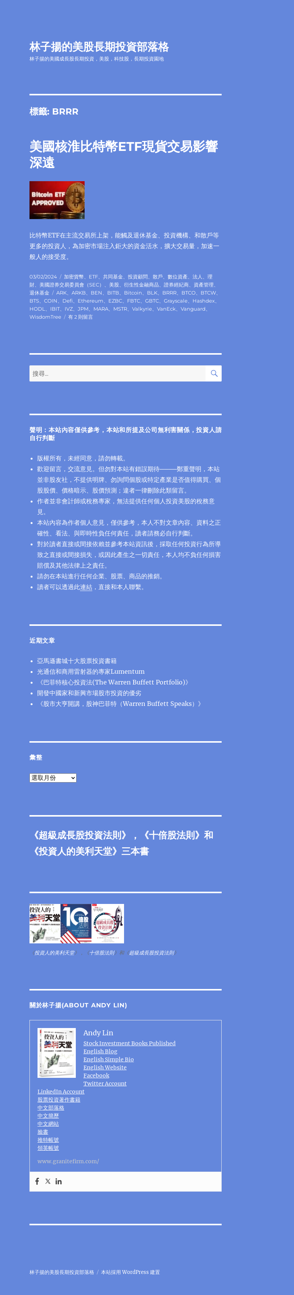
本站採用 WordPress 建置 (130, 1272)
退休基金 (39, 293)
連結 (86, 587)
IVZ (69, 309)
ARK (61, 293)
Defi (67, 301)
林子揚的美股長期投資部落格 (99, 46)
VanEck (166, 309)
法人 (198, 276)
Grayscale (176, 301)
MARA (100, 309)
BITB (113, 293)
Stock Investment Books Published (129, 1043)
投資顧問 (138, 276)
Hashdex (204, 301)
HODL (37, 309)
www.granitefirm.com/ (68, 1161)
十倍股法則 (172, 835)
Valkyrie (142, 309)
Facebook (96, 1075)
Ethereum (90, 301)
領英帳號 (48, 1147)
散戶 (158, 276)
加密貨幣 (74, 276)
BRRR (169, 293)
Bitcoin (133, 293)
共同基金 (113, 276)
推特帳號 (48, 1139)
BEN (96, 293)
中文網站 (48, 1123)
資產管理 (204, 285)
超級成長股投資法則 (80, 835)
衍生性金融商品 (141, 285)
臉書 (43, 1131)
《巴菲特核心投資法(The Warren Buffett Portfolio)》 (114, 682)
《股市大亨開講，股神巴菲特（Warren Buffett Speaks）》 (120, 703)
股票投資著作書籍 (59, 1099)
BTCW (208, 293)
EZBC (115, 301)
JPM (83, 309)
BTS (34, 301)
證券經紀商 (176, 285)
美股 (114, 285)
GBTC (152, 301)
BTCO (188, 293)
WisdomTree (45, 317)
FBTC (133, 301)
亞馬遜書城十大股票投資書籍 (77, 661)
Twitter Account (105, 1083)
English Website (105, 1067)
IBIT (55, 309)
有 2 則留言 (80, 317)
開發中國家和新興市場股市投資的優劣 (89, 693)
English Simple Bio (108, 1059)
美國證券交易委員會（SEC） (71, 285)
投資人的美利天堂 (75, 851)
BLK (152, 293)
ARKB (79, 293)
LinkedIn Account (61, 1091)
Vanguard (193, 309)
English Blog (100, 1051)
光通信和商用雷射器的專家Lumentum (91, 671)
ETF (93, 276)
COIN (50, 301)
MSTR (120, 309)
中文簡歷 (48, 1115)
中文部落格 (51, 1107)
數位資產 (178, 276)
